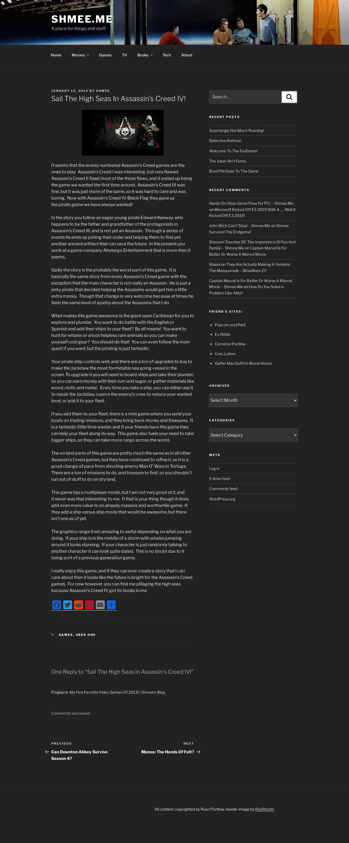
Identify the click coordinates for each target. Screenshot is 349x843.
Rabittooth (264, 809)
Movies (81, 55)
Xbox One (86, 635)
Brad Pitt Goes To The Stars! (233, 171)
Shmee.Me (82, 19)
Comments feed (223, 488)
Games (105, 55)
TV (124, 55)
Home (56, 55)
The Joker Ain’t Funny (227, 161)
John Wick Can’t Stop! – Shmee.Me (239, 225)
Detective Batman (225, 140)
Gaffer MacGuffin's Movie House (243, 363)
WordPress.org (222, 499)
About (186, 55)
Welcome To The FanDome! (233, 151)
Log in (214, 468)
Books (145, 55)
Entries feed (219, 478)
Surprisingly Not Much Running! (236, 130)
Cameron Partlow (230, 344)
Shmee (103, 91)
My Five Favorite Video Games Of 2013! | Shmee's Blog (117, 692)
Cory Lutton (225, 353)
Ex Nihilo (222, 334)
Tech (167, 55)
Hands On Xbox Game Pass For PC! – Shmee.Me (251, 203)
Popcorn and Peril (230, 324)
